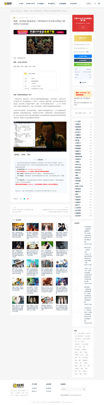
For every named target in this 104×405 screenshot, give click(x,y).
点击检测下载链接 (83, 56)
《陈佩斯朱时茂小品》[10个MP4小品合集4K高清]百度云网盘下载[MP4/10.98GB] (55, 211)
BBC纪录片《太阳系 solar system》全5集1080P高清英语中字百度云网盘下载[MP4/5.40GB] (88, 256)
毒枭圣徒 (17, 154)
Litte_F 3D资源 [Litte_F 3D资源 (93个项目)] (81, 333)
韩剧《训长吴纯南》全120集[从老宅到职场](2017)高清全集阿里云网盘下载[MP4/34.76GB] (47, 235)
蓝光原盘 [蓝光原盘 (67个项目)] (84, 371)
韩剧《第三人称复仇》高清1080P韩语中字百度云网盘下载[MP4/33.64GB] (17, 271)
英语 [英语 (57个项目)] (80, 371)
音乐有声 (48, 391)
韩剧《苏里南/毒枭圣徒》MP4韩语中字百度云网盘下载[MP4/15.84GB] (39, 190)
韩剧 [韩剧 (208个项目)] (81, 373)
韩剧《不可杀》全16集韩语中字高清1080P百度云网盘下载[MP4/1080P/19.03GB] (47, 289)
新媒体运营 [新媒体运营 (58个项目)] (85, 360)
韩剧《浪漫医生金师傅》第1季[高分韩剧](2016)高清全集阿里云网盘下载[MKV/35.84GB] (47, 272)
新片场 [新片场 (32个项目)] (76, 363)
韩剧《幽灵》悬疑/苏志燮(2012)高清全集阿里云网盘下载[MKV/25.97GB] (62, 235)
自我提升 (34, 388)
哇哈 (16, 17)
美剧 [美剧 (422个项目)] (86, 368)
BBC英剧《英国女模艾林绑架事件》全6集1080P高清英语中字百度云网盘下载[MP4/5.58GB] (88, 295)
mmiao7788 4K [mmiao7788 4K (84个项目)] (78, 338)
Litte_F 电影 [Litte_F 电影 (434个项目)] (87, 336)
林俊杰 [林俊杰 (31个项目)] (76, 365)
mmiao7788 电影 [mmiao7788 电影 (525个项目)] (86, 338)
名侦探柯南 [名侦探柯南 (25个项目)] (84, 349)
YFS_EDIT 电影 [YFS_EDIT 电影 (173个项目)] (85, 344)
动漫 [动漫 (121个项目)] (80, 346)
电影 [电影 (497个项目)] (88, 365)
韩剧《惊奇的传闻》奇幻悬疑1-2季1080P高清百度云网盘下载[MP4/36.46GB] (18, 235)
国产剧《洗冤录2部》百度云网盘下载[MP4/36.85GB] (22, 211)
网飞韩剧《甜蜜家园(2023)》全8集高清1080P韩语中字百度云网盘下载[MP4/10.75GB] (33, 235)
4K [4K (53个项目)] (75, 333)
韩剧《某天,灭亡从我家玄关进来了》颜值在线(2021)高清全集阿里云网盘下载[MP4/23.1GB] (18, 308)
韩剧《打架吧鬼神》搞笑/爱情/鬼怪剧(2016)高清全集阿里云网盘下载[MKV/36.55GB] (62, 290)
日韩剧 (27, 17)
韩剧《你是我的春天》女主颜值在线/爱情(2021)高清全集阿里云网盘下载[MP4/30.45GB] (47, 254)
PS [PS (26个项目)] (78, 341)
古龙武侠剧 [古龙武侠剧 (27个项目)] (77, 349)
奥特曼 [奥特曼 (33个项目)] (86, 352)
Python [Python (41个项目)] (82, 341)
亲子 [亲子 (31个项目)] (76, 346)
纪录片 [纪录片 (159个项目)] (82, 368)
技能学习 (34, 391)
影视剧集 (26, 11)
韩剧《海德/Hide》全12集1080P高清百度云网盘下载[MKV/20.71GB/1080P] (62, 253)
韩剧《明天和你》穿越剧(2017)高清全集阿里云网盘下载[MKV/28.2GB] (32, 253)
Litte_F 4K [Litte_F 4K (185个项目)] (88, 333)
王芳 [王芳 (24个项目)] (84, 365)
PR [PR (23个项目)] (75, 341)
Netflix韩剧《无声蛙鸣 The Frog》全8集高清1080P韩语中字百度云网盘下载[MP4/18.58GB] (32, 290)
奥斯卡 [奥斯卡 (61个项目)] (81, 352)
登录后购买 (83, 60)
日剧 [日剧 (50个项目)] (81, 363)
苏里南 (23, 154)
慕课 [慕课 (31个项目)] (76, 357)
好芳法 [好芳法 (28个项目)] (82, 354)
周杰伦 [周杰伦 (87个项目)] (76, 352)
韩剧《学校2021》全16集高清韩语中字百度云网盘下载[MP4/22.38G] (62, 271)
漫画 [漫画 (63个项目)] (81, 365)
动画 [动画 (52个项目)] (84, 346)
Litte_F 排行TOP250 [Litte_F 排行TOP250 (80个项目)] (79, 336)
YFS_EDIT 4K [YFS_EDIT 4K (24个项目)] (77, 344)
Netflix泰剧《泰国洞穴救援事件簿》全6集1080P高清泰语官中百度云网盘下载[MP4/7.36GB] (88, 235)
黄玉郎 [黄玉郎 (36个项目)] (85, 373)
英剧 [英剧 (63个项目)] (76, 371)
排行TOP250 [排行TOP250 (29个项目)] (85, 357)
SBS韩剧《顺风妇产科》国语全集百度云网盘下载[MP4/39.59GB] (47, 308)
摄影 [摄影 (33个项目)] (80, 360)
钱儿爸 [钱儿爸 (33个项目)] (76, 373)
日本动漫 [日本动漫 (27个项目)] (85, 363)
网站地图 (53, 402)
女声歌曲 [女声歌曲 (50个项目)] (76, 354)
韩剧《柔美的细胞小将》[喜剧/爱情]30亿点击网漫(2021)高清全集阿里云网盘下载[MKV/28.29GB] (32, 272)
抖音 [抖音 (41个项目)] (80, 357)
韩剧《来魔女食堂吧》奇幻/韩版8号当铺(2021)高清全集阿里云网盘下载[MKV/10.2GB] (18, 254)
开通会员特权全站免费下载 (82, 64)
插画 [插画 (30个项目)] (76, 360)
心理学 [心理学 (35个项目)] (86, 354)
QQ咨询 (83, 82)
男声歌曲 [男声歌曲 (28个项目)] (76, 368)
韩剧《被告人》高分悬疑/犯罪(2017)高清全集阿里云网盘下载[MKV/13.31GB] (32, 308)
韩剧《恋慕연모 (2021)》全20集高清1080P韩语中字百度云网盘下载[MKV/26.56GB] (62, 308)
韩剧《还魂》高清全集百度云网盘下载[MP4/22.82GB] (18, 288)
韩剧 (29, 154)
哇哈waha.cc (19, 11)
